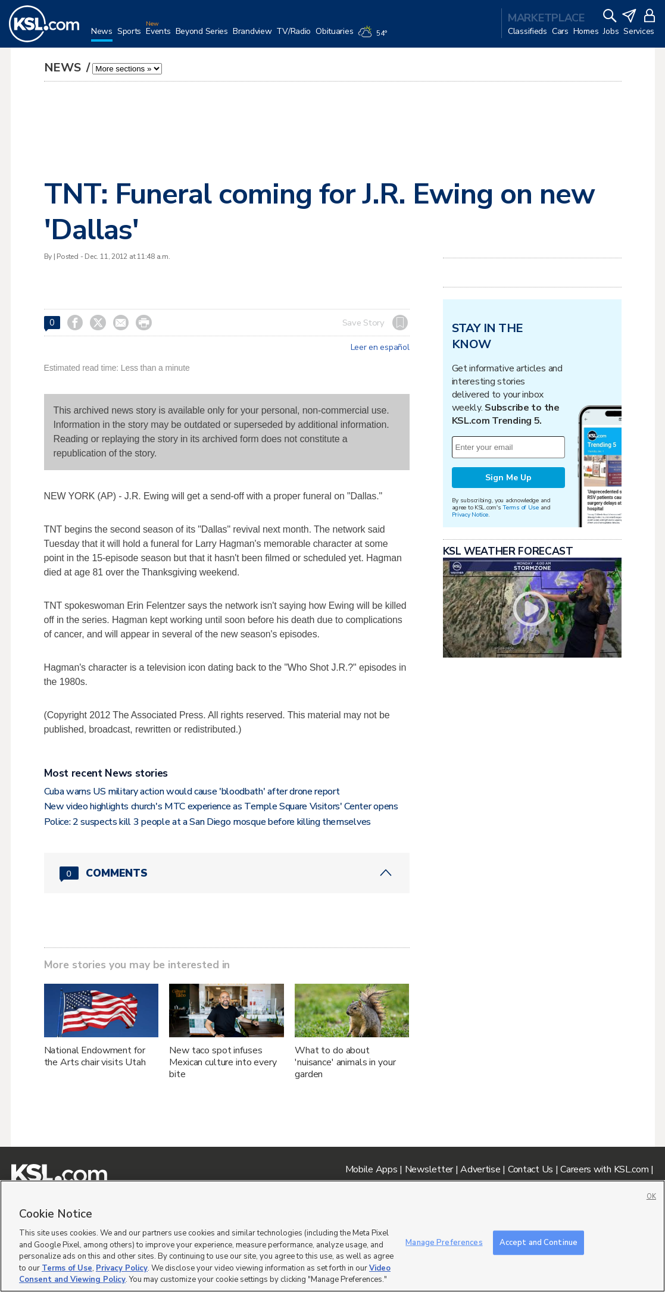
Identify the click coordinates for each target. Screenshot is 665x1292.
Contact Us (530, 1169)
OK (651, 1196)
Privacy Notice (470, 514)
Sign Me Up (508, 477)
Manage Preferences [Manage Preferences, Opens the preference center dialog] (443, 1242)
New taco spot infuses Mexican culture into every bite (222, 1062)
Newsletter (429, 1169)
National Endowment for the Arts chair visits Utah (95, 1056)
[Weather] (374, 37)
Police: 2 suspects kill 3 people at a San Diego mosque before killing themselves (207, 821)
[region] (332, 1236)
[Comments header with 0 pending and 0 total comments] (227, 873)
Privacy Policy (122, 1268)
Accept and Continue (538, 1242)
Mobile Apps (371, 1169)
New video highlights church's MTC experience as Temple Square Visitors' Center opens (221, 806)
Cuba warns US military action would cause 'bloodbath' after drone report (192, 791)
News (64, 68)
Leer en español (380, 347)
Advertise (480, 1169)
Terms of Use (520, 507)
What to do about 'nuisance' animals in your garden (345, 1062)
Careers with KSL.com (604, 1169)
